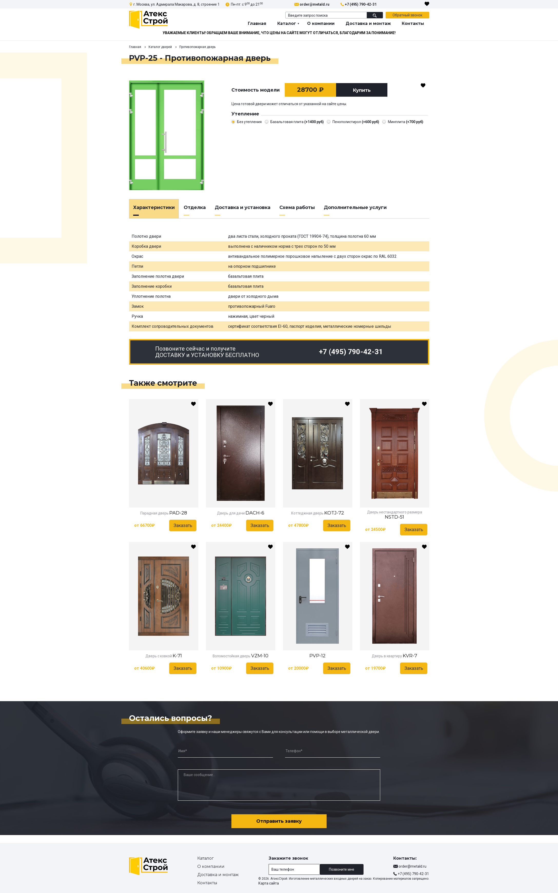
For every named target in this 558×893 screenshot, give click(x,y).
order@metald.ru (314, 4)
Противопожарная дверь (197, 47)
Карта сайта (268, 883)
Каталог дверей (160, 47)
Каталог (286, 23)
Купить (362, 90)
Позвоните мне (341, 869)
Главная (257, 23)
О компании (321, 23)
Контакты (413, 23)
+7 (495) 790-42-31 (361, 4)
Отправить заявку (279, 821)
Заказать (182, 525)
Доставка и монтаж (368, 23)
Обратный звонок (407, 15)
